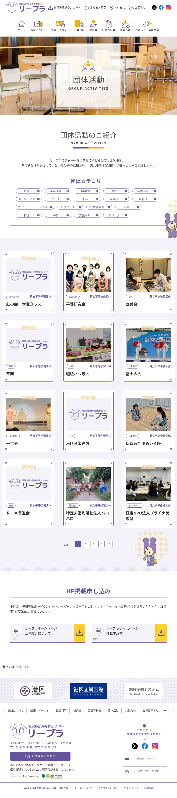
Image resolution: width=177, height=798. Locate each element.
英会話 (114, 199)
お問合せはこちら (44, 760)
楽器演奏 (56, 191)
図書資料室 (108, 30)
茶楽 (10, 374)
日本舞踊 (85, 191)
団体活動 (125, 30)
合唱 (27, 191)
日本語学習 (98, 207)
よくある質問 (98, 7)
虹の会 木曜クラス (23, 305)
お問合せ (140, 7)
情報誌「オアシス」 (148, 763)
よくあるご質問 (83, 792)
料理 (27, 215)
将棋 (56, 215)
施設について (38, 30)
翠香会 (132, 305)
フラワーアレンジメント (33, 207)
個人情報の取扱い (108, 792)
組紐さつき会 (77, 374)
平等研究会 (76, 305)
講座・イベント (60, 30)
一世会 (12, 444)
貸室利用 (79, 30)
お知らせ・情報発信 (147, 30)
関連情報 (149, 792)
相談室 (93, 30)
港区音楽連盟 (77, 444)
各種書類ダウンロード (67, 7)
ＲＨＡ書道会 (18, 513)
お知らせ (130, 714)
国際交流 (143, 191)
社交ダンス (69, 207)
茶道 (128, 207)
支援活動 (85, 215)
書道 (114, 191)
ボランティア (27, 199)
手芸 (85, 199)
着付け (143, 199)
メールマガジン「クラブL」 (148, 776)
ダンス (55, 199)
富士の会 (133, 374)
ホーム (22, 30)
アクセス (119, 7)
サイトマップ (131, 792)
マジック (114, 215)
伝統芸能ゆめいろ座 (143, 444)
